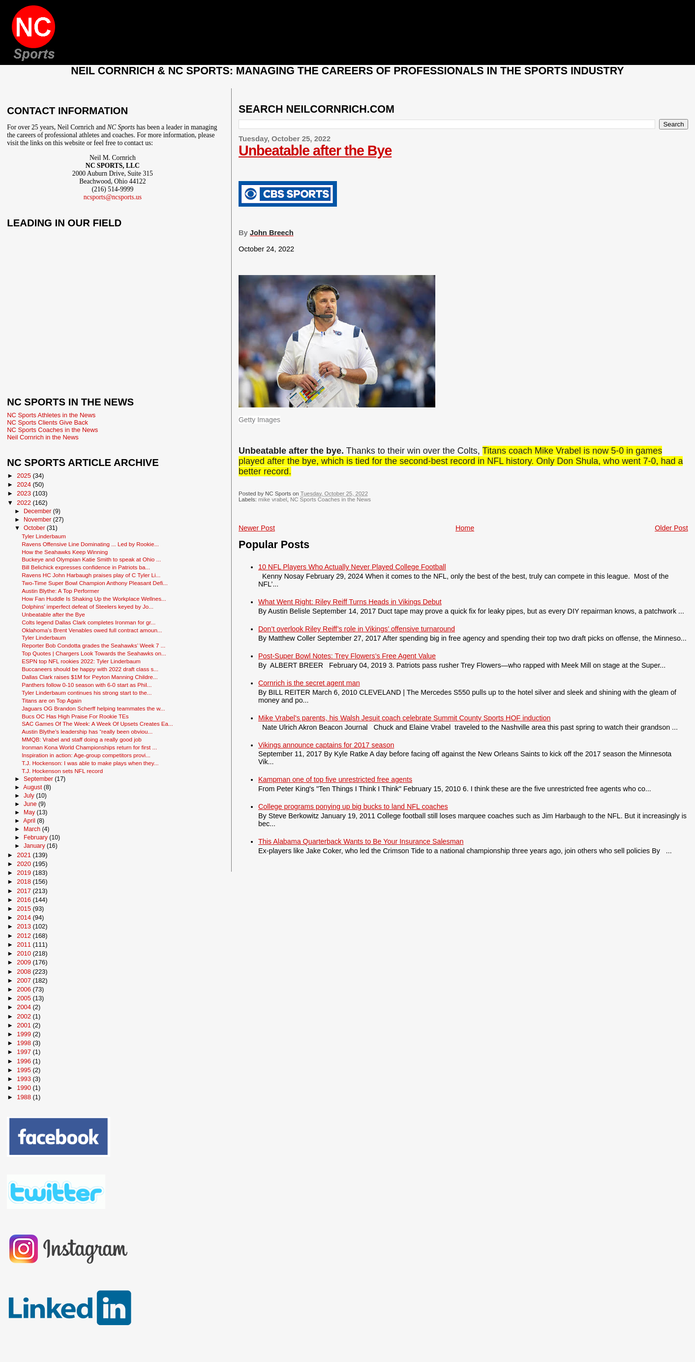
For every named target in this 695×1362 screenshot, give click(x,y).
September (39, 778)
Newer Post (257, 528)
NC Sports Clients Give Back (47, 422)
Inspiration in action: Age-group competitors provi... (86, 755)
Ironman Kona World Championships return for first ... (89, 747)
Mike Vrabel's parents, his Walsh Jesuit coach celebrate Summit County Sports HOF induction (404, 718)
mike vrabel (272, 499)
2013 (24, 926)
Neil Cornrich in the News (42, 437)
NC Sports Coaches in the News (330, 499)
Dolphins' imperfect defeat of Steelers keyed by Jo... (87, 606)
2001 (24, 1025)
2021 (24, 855)
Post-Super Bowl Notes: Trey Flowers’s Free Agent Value (347, 656)
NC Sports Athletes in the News (51, 415)
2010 (24, 953)
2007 (24, 980)
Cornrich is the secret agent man (309, 683)
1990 (24, 1087)
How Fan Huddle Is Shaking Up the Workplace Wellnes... (94, 598)
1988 (24, 1097)
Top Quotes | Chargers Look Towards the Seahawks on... (94, 653)
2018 (24, 881)
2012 (24, 935)
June (31, 804)
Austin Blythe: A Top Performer (60, 591)
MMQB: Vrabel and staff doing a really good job (82, 739)
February (36, 837)
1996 (24, 1061)
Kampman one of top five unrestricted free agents (335, 779)
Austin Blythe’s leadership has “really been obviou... (87, 731)
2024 (24, 484)
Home (464, 528)
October (35, 528)
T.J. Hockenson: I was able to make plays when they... (90, 763)
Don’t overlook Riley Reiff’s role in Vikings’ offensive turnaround (356, 629)
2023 (24, 493)
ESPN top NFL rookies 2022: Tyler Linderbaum (81, 661)
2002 (24, 1016)
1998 (24, 1043)
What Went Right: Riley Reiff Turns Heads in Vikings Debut (350, 602)
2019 (24, 872)
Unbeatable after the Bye (315, 150)
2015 (24, 908)
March (33, 829)
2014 (24, 917)
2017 (24, 891)
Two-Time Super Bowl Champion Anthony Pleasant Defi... (95, 583)
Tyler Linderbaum (44, 536)
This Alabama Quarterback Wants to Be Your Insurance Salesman (360, 841)
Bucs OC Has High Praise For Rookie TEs (75, 716)
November (38, 519)
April (30, 820)
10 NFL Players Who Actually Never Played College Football (352, 567)
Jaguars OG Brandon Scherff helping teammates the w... (93, 708)
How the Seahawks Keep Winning (65, 552)
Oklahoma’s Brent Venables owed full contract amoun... (92, 630)
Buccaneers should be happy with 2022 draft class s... (90, 669)
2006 (24, 989)
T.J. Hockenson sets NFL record (62, 771)
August (33, 787)
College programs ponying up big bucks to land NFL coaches (353, 806)
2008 (24, 971)
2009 (24, 962)
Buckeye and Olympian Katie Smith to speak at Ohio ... (91, 559)
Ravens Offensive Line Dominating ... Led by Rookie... (90, 544)
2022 (24, 502)
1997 (24, 1051)
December (38, 511)
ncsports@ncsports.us (113, 197)
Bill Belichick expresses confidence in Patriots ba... (86, 567)
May (30, 812)
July (30, 795)
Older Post (671, 528)
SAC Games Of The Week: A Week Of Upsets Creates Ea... (97, 723)
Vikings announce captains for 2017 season (326, 745)
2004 (24, 1007)
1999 (24, 1034)
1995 (24, 1070)
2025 (24, 475)
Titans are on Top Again (52, 700)
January (35, 845)
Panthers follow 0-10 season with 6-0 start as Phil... (86, 684)
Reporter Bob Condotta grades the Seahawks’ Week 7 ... (93, 645)
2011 (24, 944)
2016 (24, 899)
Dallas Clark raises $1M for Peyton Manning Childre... (90, 677)
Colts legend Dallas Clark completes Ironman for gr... (88, 622)
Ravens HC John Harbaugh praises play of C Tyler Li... (91, 575)
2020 (24, 863)
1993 (24, 1079)
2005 (24, 998)
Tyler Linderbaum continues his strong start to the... (86, 692)
